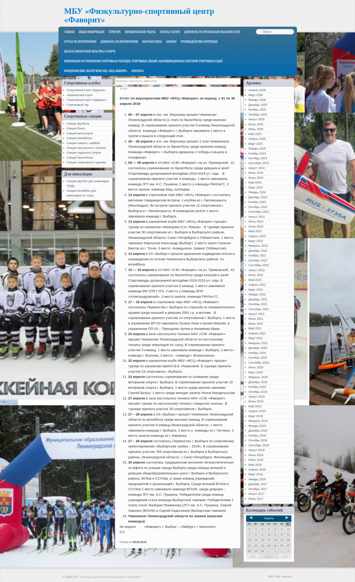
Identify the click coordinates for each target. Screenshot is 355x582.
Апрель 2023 (257, 236)
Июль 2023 (255, 221)
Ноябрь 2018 (257, 435)
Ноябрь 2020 (257, 353)
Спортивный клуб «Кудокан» (86, 90)
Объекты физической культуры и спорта (89, 51)
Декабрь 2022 (257, 250)
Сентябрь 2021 (258, 309)
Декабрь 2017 (257, 484)
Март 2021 (255, 338)
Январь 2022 (257, 294)
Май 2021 (254, 328)
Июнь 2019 (255, 401)
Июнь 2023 (255, 226)
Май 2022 (254, 280)
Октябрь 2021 (257, 304)
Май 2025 (254, 134)
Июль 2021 (255, 318)
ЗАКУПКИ (171, 41)
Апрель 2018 (257, 469)
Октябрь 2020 (257, 357)
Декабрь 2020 (257, 348)
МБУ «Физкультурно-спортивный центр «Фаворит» (139, 15)
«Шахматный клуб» (80, 95)
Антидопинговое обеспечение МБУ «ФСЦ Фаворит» (95, 70)
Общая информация (92, 31)
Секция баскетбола (80, 157)
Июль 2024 (255, 172)
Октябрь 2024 (257, 158)
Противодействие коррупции (199, 41)
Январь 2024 (257, 192)
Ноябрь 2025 (257, 109)
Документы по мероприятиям (119, 41)
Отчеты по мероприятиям (80, 41)
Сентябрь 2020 (258, 362)
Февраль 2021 (258, 343)
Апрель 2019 (257, 411)
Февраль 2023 (258, 245)
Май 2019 (254, 406)
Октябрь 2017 (257, 489)
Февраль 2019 (258, 421)
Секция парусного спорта (84, 152)
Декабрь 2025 (257, 104)
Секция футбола (78, 123)
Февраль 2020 (258, 377)
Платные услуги (170, 31)
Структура (114, 31)
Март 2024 (255, 187)
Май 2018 (254, 464)
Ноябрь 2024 (257, 153)
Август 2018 (256, 450)
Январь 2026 (257, 99)
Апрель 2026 (257, 90)
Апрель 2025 (257, 138)
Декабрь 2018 (257, 430)
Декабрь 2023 (257, 197)
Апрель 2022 (257, 284)
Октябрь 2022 (257, 260)
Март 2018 (255, 474)
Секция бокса (76, 128)
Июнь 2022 (255, 275)
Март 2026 (255, 95)
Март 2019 (255, 416)
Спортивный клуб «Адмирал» (87, 99)
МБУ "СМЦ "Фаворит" (281, 576)
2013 (252, 556)
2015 (285, 556)
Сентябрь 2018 (258, 445)
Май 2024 (254, 182)
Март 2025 (255, 143)
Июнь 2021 (255, 323)
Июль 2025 (255, 124)
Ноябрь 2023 (257, 202)
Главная (69, 31)
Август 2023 (256, 216)
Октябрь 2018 (257, 440)
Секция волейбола (79, 138)
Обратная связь (152, 41)
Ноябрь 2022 (257, 255)
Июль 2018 (255, 455)
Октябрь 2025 (257, 114)
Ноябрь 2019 (257, 387)
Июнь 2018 (255, 459)
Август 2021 (256, 314)
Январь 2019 (257, 425)
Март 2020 (255, 372)
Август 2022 (256, 270)
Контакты (138, 70)
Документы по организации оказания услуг (212, 31)
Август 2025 (256, 119)
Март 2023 (255, 241)
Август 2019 (256, 396)
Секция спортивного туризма (86, 162)
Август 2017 (256, 493)
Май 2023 (254, 231)
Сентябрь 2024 (258, 163)
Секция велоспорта (80, 133)
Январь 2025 (257, 148)
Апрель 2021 (257, 333)
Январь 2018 (257, 479)
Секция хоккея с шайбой (83, 143)
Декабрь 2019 (257, 382)
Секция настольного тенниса (86, 148)
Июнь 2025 (255, 129)
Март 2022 (255, 289)
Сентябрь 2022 (258, 265)
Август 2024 (256, 168)
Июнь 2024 (255, 177)
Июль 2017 (255, 498)
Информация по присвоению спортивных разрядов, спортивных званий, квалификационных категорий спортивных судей (143, 61)
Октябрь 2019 (257, 392)
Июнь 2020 (255, 367)
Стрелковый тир (78, 104)
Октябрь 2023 (257, 207)
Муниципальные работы (140, 31)
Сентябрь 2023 (258, 211)
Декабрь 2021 (257, 299)
